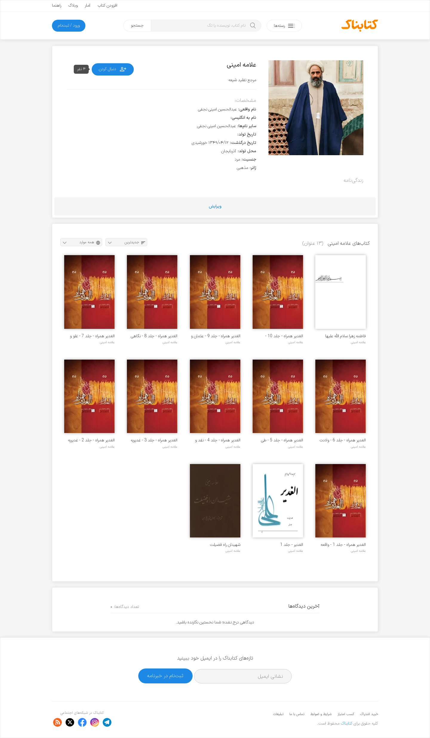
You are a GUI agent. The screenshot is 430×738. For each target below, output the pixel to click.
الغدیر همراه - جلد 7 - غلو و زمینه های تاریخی (92, 336)
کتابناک (346, 723)
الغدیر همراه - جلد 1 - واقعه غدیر (343, 545)
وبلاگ (73, 5)
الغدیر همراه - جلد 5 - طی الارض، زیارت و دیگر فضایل (282, 440)
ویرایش (215, 206)
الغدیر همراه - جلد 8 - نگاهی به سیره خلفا (154, 336)
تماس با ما (296, 714)
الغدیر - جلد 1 (291, 545)
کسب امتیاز (345, 714)
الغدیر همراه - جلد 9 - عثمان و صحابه (215, 336)
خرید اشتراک (369, 714)
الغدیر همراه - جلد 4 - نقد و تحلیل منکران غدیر (217, 440)
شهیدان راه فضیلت (225, 545)
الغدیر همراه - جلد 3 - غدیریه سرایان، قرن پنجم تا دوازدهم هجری (154, 440)
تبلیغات (278, 714)
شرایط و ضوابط (320, 714)
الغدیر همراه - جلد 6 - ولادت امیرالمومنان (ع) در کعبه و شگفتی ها (343, 440)
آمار (87, 5)
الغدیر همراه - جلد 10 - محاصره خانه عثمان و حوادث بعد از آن (279, 336)
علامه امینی (358, 342)
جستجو (137, 25)
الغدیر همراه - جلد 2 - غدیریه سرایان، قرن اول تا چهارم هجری (89, 440)
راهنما (56, 5)
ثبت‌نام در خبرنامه (165, 676)
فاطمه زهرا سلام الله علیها (345, 336)
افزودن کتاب (107, 5)
